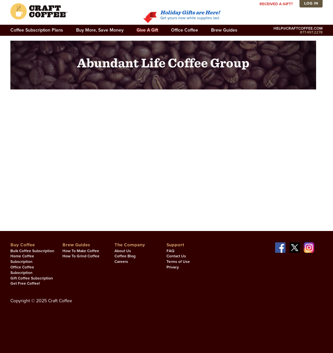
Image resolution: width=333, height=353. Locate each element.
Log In (311, 3)
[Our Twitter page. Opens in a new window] (294, 247)
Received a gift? (276, 4)
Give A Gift (147, 30)
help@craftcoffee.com (298, 28)
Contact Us (176, 256)
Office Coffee (184, 30)
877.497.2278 (298, 32)
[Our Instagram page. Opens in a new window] (309, 247)
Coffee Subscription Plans (36, 30)
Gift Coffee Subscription (31, 278)
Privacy (172, 267)
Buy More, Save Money (100, 30)
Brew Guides (224, 30)
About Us (122, 251)
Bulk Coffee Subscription (32, 251)
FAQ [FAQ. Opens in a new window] (170, 251)
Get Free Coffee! (25, 283)
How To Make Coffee (80, 251)
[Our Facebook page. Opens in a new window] (280, 247)
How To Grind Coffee (81, 256)
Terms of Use (178, 261)
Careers (121, 261)
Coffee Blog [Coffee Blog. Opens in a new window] (125, 256)
